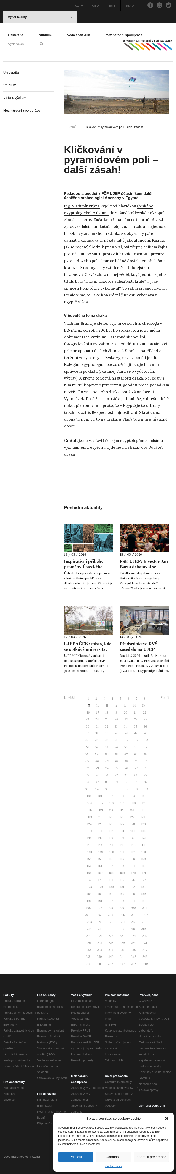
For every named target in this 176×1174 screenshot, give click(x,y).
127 (122, 824)
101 (100, 796)
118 (90, 817)
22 (144, 713)
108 (111, 803)
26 (116, 719)
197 (99, 908)
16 (88, 713)
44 (87, 740)
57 (145, 747)
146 (133, 845)
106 (89, 803)
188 (133, 894)
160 (89, 866)
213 (144, 922)
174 (111, 880)
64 (146, 754)
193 (122, 901)
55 (126, 747)
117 (142, 810)
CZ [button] (79, 5)
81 (107, 775)
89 (116, 782)
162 (111, 866)
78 (145, 768)
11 (107, 705)
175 (122, 880)
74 (107, 768)
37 (87, 733)
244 (87, 964)
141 (144, 838)
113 (101, 810)
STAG (130, 5)
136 (89, 838)
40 (116, 733)
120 (111, 817)
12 (116, 705)
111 (144, 803)
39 (106, 733)
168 (111, 873)
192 (111, 901)
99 (146, 789)
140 (133, 838)
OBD (95, 5)
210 (112, 922)
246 (110, 964)
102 (111, 796)
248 (133, 964)
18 (106, 713)
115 (122, 810)
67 (107, 761)
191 (100, 901)
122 (132, 817)
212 (133, 922)
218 (133, 929)
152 (133, 852)
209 (101, 922)
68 (117, 761)
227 (99, 943)
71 (146, 761)
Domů (73, 127)
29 (145, 719)
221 (100, 936)
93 (86, 789)
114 (111, 810)
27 (126, 719)
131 (100, 831)
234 (110, 950)
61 (116, 754)
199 (121, 908)
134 (132, 831)
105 (144, 796)
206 (133, 915)
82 (116, 775)
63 (136, 754)
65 (87, 761)
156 (111, 859)
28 (135, 719)
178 (90, 887)
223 (122, 936)
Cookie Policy (113, 1166)
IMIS (112, 5)
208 (89, 922)
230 (133, 943)
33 (116, 726)
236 (133, 950)
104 (133, 796)
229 (122, 943)
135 (143, 831)
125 (100, 824)
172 (89, 880)
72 (87, 768)
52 (97, 747)
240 (111, 957)
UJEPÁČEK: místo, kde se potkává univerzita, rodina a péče (87, 649)
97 (126, 789)
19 (116, 713)
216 (111, 929)
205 (122, 915)
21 (135, 713)
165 (144, 866)
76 (126, 768)
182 (133, 887)
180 (111, 887)
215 (100, 929)
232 (88, 950)
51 (87, 747)
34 (126, 726)
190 (89, 901)
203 (99, 915)
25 (106, 719)
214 (89, 929)
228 (111, 943)
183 (143, 887)
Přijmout (75, 1157)
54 (116, 747)
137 (100, 838)
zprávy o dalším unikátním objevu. (95, 226)
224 (133, 936)
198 (110, 908)
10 (97, 705)
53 (106, 747)
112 (91, 810)
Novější (69, 698)
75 (116, 768)
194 (133, 901)
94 (97, 789)
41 (126, 733)
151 (122, 852)
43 (145, 733)
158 (133, 859)
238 (88, 957)
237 (144, 950)
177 (143, 880)
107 (101, 803)
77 (136, 768)
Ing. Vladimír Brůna (82, 205)
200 (133, 908)
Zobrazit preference (151, 1157)
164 (133, 866)
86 (87, 782)
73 (97, 768)
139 (122, 838)
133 (122, 831)
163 (122, 866)
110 (134, 803)
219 (143, 929)
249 (145, 964)
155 (100, 859)
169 (122, 873)
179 (100, 887)
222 (110, 936)
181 (122, 887)
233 (99, 950)
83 (126, 775)
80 (97, 775)
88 (106, 782)
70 (137, 761)
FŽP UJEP (110, 193)
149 (100, 852)
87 (97, 782)
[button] (167, 1118)
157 (122, 859)
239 (99, 957)
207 (145, 915)
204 (110, 915)
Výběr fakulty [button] (40, 17)
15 (143, 705)
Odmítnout (114, 1157)
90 (126, 782)
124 (89, 824)
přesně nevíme (152, 288)
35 (135, 726)
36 (145, 726)
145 (122, 845)
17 (97, 713)
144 (111, 845)
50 (146, 740)
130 (90, 831)
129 (143, 824)
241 (122, 957)
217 (122, 929)
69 (127, 761)
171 (144, 873)
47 (116, 740)
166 (89, 873)
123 (143, 817)
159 (143, 859)
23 (87, 719)
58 (87, 754)
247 (122, 964)
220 (88, 936)
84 (135, 775)
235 (122, 950)
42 (136, 733)
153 (143, 852)
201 (144, 908)
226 (88, 943)
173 (100, 880)
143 (100, 845)
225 (144, 936)
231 (145, 943)
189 (143, 894)
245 (99, 964)
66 (97, 761)
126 (111, 824)
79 (87, 775)
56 (135, 747)
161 (100, 866)
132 (111, 831)
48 (126, 740)
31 (97, 726)
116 (132, 810)
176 (133, 880)
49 (136, 740)
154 (89, 859)
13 (125, 705)
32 (106, 726)
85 (145, 775)
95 (106, 789)
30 (87, 726)
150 (111, 852)
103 (122, 796)
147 (144, 845)
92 (145, 782)
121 (122, 817)
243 (144, 957)
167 (100, 873)
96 (116, 789)
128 (133, 824)
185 (100, 894)
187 (122, 894)
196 (88, 908)
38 (97, 733)
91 (136, 782)
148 (89, 852)
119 (100, 817)
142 (89, 845)
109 (122, 803)
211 (123, 922)
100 (89, 796)
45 (97, 740)
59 (97, 754)
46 (107, 740)
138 (111, 838)
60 (107, 754)
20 (125, 713)
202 (87, 915)
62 (126, 754)
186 (111, 894)
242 (133, 957)
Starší (165, 698)
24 (97, 719)
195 (144, 901)
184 (89, 894)
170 (133, 873)
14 (134, 705)
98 (136, 789)
